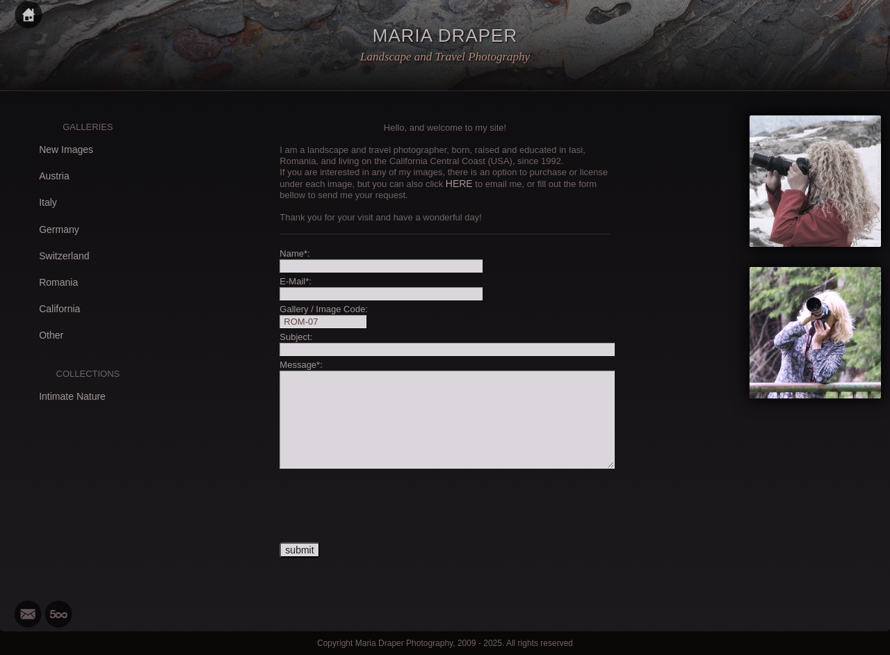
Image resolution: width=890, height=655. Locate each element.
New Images (66, 149)
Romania (58, 282)
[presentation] (385, 506)
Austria (54, 175)
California (59, 308)
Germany (59, 229)
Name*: (294, 253)
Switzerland (64, 255)
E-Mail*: (296, 281)
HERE (459, 183)
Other (51, 335)
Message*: (301, 364)
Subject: (296, 337)
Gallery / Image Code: (323, 309)
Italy (48, 202)
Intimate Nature (72, 396)
